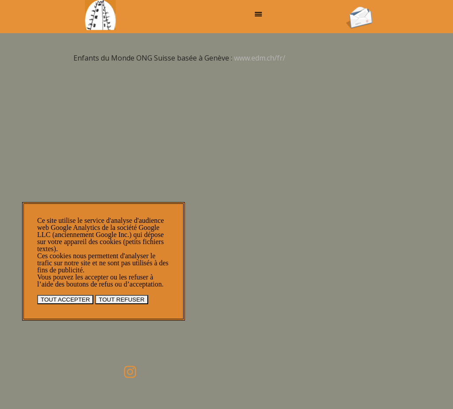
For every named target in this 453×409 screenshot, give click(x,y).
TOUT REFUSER (121, 299)
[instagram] (130, 372)
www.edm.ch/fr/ (259, 58)
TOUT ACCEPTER (65, 299)
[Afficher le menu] (258, 14)
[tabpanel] (219, 52)
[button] (359, 9)
